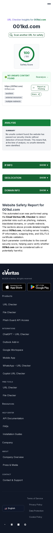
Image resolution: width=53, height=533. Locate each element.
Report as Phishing (38, 88)
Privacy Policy (35, 504)
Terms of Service (35, 498)
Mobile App (9, 357)
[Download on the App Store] (14, 287)
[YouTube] (5, 524)
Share (36, 94)
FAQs (5, 426)
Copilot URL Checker (14, 373)
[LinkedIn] (12, 524)
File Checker (9, 312)
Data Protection (36, 511)
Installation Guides (12, 434)
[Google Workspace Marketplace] (25, 524)
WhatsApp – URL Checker (17, 365)
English (13, 508)
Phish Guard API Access (16, 320)
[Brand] (26, 272)
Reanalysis (42, 77)
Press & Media (10, 465)
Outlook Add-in (11, 342)
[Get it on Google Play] (39, 287)
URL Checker (10, 304)
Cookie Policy (35, 517)
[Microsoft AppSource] (18, 524)
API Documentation (13, 418)
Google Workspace (13, 350)
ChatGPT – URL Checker (16, 334)
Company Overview (13, 457)
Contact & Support (13, 480)
